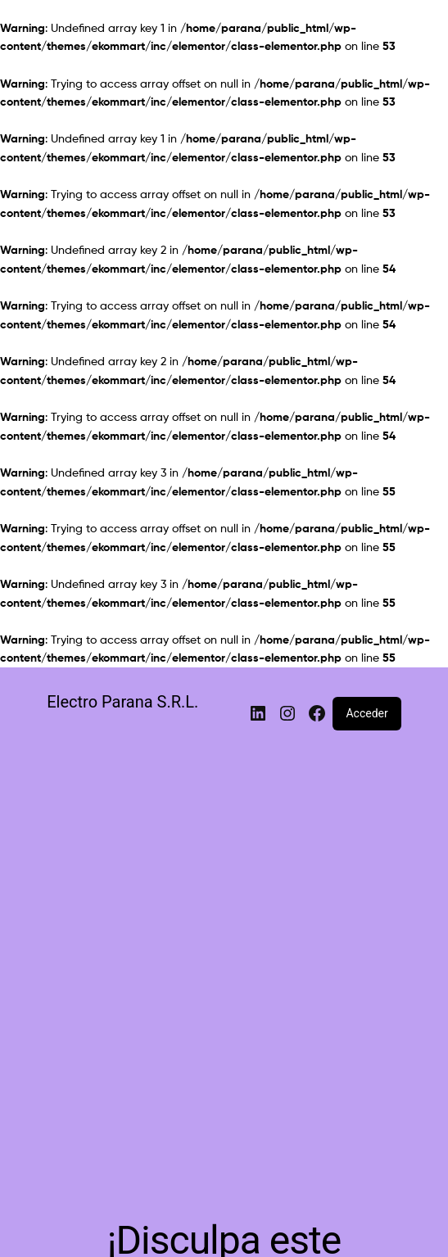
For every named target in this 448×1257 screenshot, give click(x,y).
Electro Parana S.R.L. (122, 702)
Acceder (366, 713)
